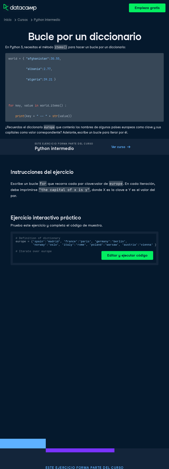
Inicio (7, 19)
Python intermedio (47, 19)
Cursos (23, 19)
